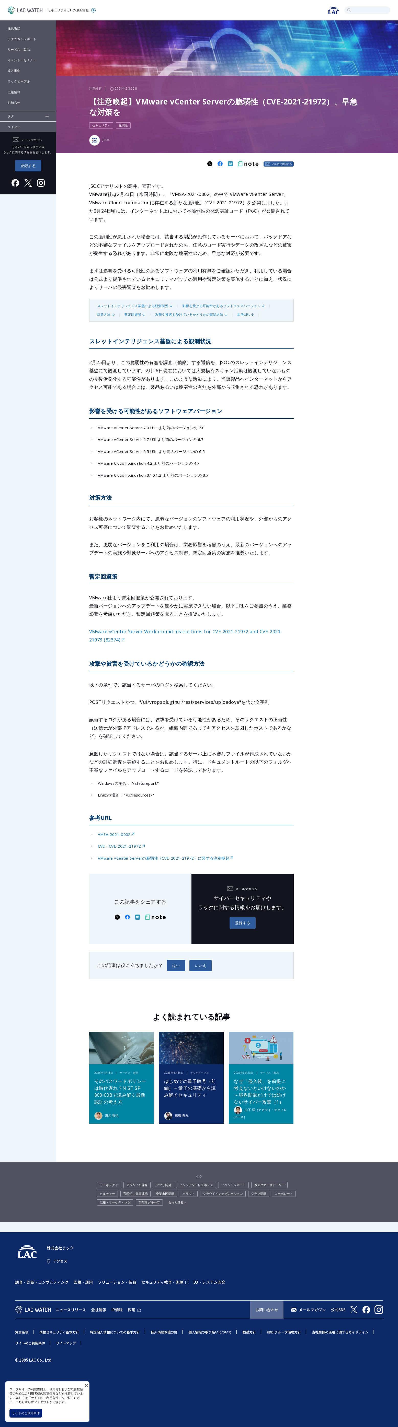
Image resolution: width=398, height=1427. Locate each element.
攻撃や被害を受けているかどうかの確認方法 (189, 314)
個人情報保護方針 (164, 1332)
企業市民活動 (165, 1193)
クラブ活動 (258, 1193)
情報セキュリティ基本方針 (59, 1332)
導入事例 (14, 70)
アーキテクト (109, 1185)
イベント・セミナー (22, 60)
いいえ (200, 965)
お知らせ (14, 102)
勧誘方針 (249, 1332)
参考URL (243, 314)
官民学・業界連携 (135, 1193)
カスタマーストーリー (269, 1185)
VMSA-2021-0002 (114, 834)
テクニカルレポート (22, 39)
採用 (131, 1309)
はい (176, 965)
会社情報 (98, 1309)
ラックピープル (19, 81)
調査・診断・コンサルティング (42, 1282)
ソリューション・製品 (117, 1282)
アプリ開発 (163, 1185)
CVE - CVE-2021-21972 (119, 846)
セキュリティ (101, 125)
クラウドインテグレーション (223, 1193)
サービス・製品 (19, 49)
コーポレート (284, 1193)
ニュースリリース (71, 1309)
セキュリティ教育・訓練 (162, 1282)
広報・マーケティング (115, 1202)
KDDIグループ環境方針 (284, 1332)
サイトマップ (66, 1343)
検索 (349, 10)
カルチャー (107, 1193)
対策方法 (104, 314)
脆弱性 (123, 125)
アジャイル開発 (137, 1185)
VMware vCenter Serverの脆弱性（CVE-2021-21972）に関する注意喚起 (163, 858)
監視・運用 (83, 1282)
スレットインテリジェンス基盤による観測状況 (133, 305)
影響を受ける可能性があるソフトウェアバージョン (221, 305)
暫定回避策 (133, 314)
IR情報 (117, 1309)
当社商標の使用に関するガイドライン (340, 1332)
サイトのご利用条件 (26, 1413)
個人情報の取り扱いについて (210, 1332)
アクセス (60, 1261)
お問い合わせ (266, 1309)
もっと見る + (177, 1202)
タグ (11, 116)
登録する (28, 165)
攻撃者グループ (149, 1202)
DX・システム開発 (209, 1282)
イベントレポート (233, 1185)
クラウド (189, 1193)
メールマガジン (312, 1309)
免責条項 (21, 1332)
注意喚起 (14, 28)
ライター (14, 127)
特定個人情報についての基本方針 (115, 1332)
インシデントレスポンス (196, 1185)
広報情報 (14, 92)
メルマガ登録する (281, 164)
